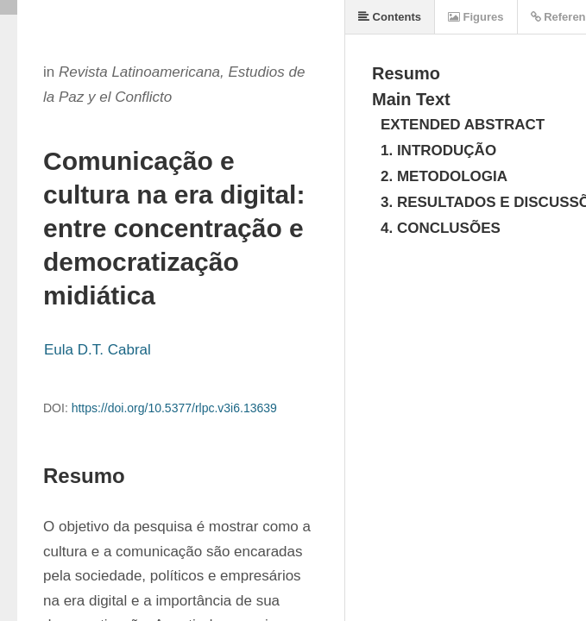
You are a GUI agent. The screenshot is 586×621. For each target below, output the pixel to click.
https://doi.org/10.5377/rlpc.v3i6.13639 (174, 408)
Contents (389, 16)
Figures (476, 16)
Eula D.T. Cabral (97, 350)
